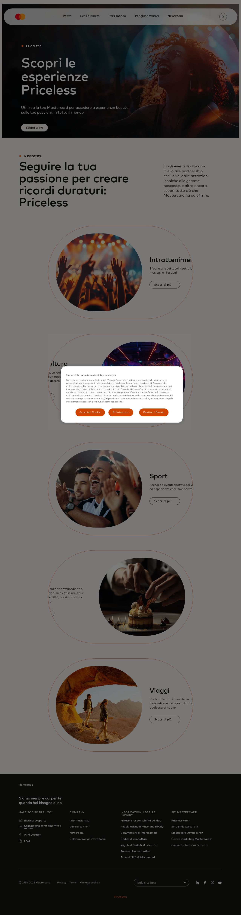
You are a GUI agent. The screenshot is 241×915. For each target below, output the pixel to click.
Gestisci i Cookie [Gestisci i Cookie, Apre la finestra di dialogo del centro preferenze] (153, 412)
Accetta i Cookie (90, 412)
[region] (122, 394)
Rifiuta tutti (120, 412)
